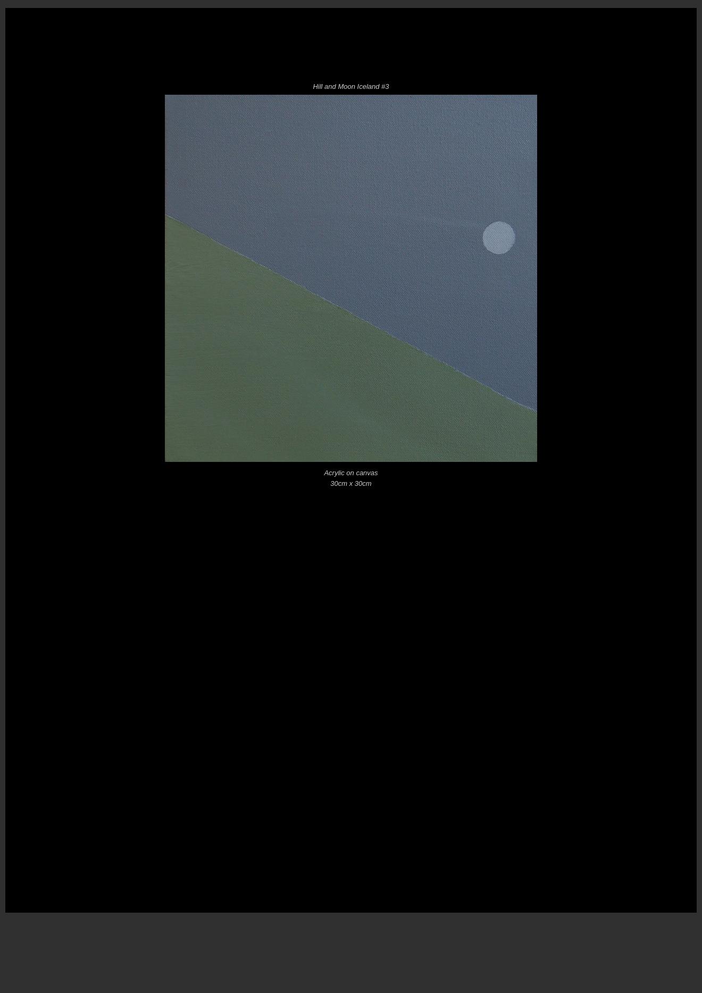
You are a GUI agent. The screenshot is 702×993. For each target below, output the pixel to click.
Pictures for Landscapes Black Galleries (462, 58)
